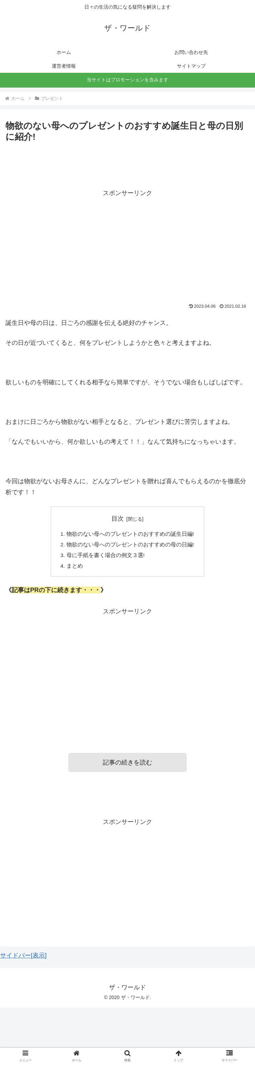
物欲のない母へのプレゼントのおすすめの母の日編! (130, 545)
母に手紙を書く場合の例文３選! (105, 556)
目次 (117, 518)
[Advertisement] (127, 247)
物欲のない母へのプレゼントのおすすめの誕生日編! (130, 534)
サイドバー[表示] (23, 957)
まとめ (74, 567)
